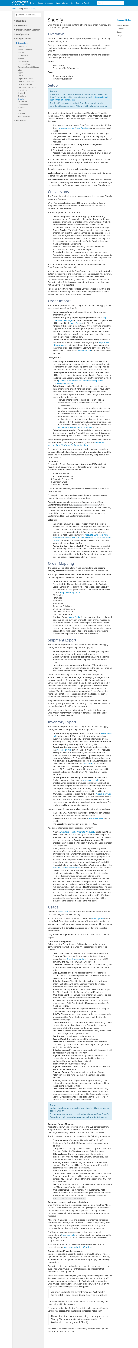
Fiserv (20, 73)
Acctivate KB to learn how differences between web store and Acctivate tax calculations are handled (82, 538)
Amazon (21, 52)
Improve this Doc (124, 20)
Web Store (63, 911)
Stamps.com (23, 105)
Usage (119, 35)
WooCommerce (24, 116)
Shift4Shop (22, 90)
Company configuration (69, 592)
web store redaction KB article (77, 1247)
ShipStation (22, 96)
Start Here (21, 21)
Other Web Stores (25, 84)
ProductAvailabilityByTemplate (66, 867)
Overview (121, 28)
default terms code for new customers (75, 427)
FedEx (20, 76)
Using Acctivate (23, 38)
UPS (19, 110)
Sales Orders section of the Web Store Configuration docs (76, 444)
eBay (20, 70)
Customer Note (68, 1235)
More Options (97, 918)
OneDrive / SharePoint (27, 81)
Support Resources (45, 3)
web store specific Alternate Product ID (77, 832)
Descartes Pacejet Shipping (28, 67)
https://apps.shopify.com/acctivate (74, 128)
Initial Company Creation (28, 29)
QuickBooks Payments (27, 87)
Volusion (21, 113)
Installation (21, 25)
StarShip (21, 107)
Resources (21, 120)
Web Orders (76, 323)
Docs (32, 3)
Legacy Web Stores (25, 78)
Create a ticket (62, 3)
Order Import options (76, 959)
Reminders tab (84, 350)
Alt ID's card (87, 763)
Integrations (22, 43)
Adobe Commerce (25, 50)
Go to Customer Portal (80, 3)
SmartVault (22, 102)
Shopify (33, 8)
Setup (119, 32)
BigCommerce (23, 61)
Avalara (21, 58)
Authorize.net (23, 55)
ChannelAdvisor (24, 64)
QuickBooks (22, 47)
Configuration (23, 34)
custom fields (74, 617)
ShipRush (21, 93)
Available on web (64, 750)
